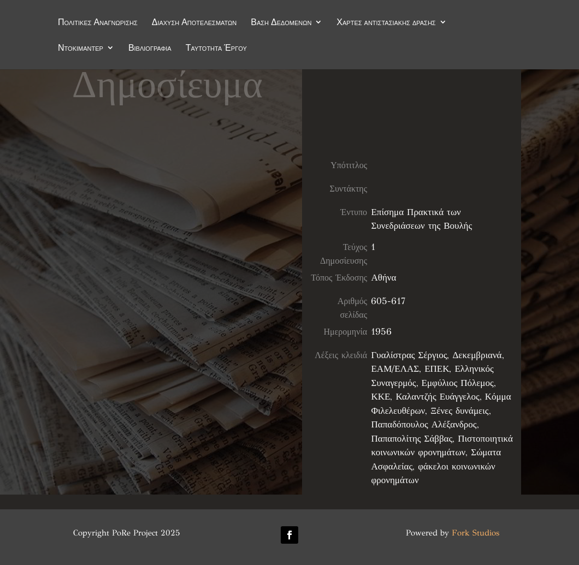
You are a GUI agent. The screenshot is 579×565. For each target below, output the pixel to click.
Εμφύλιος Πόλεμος (458, 383)
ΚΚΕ (380, 396)
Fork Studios (475, 533)
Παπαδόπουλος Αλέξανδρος (423, 424)
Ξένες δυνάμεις (459, 411)
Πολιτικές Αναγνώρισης (98, 23)
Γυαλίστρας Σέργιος (409, 355)
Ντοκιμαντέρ (80, 48)
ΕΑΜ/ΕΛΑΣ (395, 368)
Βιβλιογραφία (150, 48)
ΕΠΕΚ (436, 368)
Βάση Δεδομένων (281, 23)
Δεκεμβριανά (476, 355)
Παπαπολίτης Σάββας (411, 438)
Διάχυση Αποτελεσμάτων (194, 23)
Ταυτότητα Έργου (216, 48)
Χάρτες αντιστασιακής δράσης (385, 23)
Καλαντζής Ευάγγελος (437, 396)
